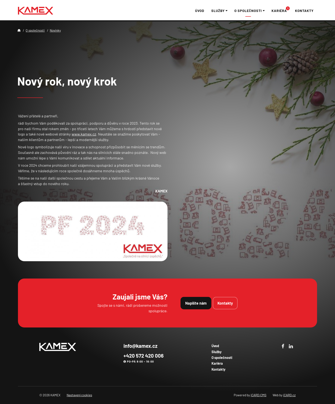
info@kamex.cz (140, 346)
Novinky (55, 30)
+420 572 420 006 (143, 355)
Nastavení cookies (79, 395)
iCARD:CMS (258, 395)
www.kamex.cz (84, 134)
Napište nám (196, 303)
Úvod (215, 346)
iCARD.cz (289, 395)
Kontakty (225, 303)
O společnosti (35, 30)
